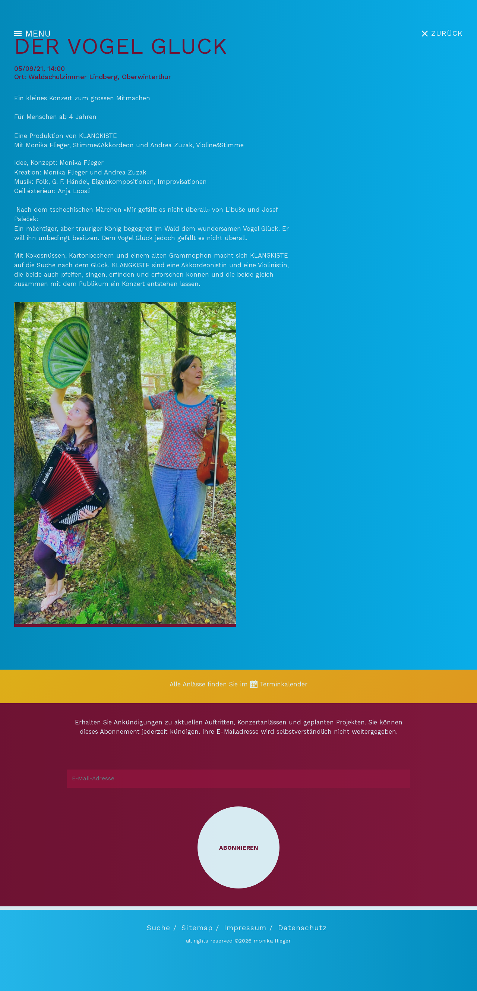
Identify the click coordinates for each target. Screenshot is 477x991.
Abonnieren (238, 847)
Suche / (162, 928)
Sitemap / (200, 928)
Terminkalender (283, 684)
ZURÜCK (447, 33)
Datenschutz (302, 928)
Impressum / (248, 928)
